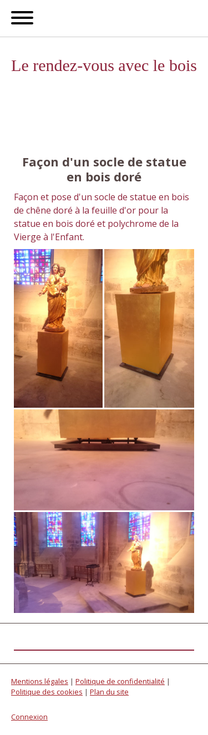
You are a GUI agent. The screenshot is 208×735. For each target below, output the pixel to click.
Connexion (29, 717)
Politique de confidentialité (120, 681)
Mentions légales (39, 681)
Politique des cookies (47, 692)
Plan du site (109, 692)
